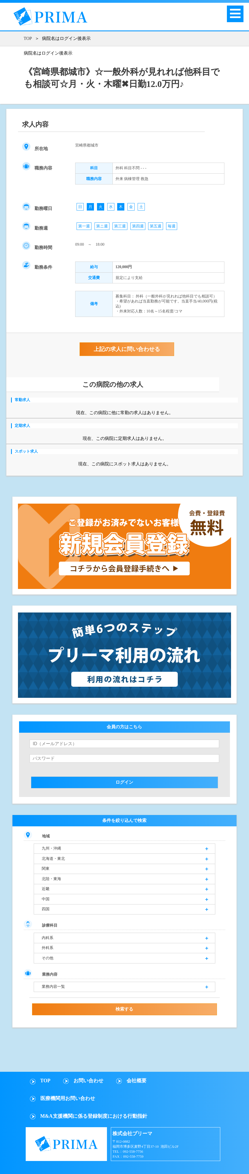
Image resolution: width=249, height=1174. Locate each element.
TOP (28, 38)
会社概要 (136, 1080)
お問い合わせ (88, 1080)
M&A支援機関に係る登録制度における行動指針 (93, 1116)
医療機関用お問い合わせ (67, 1098)
